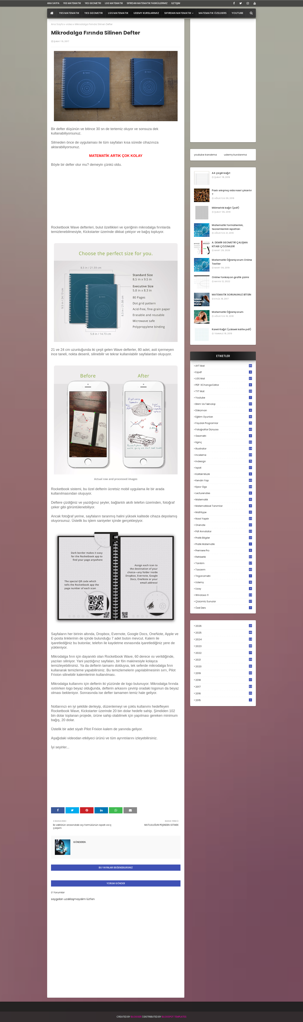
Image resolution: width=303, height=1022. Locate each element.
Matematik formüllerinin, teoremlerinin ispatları (227, 227)
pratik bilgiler (223, 537)
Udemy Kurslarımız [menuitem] (146, 13)
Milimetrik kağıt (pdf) (225, 208)
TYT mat (223, 391)
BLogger (136, 1016)
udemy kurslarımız (235, 155)
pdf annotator (223, 531)
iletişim (175, 3)
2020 (223, 666)
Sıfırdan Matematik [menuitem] (177, 13)
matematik (223, 499)
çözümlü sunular (223, 601)
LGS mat (223, 378)
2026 (223, 626)
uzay (223, 588)
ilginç (223, 442)
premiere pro (223, 550)
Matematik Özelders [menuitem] (212, 13)
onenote (223, 525)
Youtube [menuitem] (237, 13)
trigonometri (223, 576)
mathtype (223, 512)
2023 (223, 646)
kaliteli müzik (223, 474)
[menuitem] (52, 13)
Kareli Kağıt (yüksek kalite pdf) (231, 329)
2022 (223, 653)
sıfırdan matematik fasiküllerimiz (147, 3)
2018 (223, 680)
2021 (223, 660)
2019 (223, 673)
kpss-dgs (223, 486)
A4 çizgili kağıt (221, 173)
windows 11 (223, 595)
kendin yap (223, 480)
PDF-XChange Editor (223, 385)
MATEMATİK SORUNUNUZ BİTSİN (231, 294)
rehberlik (223, 556)
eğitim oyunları (223, 416)
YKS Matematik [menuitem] (69, 13)
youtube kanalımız (205, 155)
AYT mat (223, 365)
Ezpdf (223, 372)
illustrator (223, 448)
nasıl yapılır (223, 518)
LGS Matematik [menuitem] (118, 13)
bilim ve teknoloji (223, 404)
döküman (223, 410)
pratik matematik (223, 544)
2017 (223, 687)
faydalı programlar (223, 423)
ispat (223, 468)
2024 (223, 639)
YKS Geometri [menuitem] (93, 13)
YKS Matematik (72, 3)
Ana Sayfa (57, 24)
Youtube (223, 397)
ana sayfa (53, 3)
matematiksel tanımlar (223, 506)
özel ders (223, 607)
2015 (223, 700)
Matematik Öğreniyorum (227, 312)
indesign (223, 461)
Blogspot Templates (174, 1016)
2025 (223, 633)
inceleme (223, 455)
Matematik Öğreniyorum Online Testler (232, 262)
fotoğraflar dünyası (223, 429)
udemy (223, 582)
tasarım (223, 569)
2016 (223, 693)
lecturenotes (223, 493)
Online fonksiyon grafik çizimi (230, 277)
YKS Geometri (93, 3)
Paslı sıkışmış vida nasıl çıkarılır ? (232, 192)
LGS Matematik (114, 3)
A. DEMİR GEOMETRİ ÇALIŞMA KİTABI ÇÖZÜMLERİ (230, 244)
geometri (223, 435)
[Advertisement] (80, 200)
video (69, 24)
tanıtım (223, 563)
